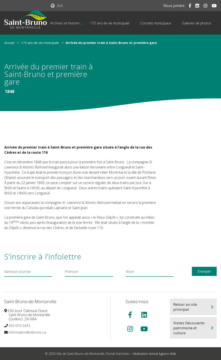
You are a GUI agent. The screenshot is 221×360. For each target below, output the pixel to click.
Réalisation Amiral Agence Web (154, 354)
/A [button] (60, 5)
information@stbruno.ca (27, 332)
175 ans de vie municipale (40, 42)
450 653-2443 (19, 325)
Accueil (9, 42)
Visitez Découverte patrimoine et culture (188, 327)
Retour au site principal (185, 307)
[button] (53, 5)
